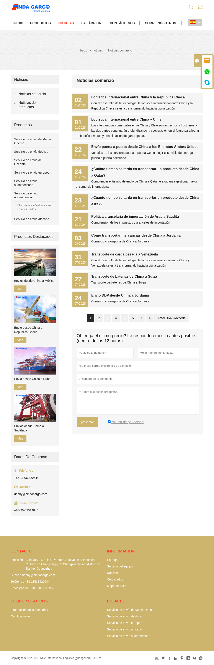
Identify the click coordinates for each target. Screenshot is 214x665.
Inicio (18, 23)
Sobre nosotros (160, 23)
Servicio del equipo (119, 566)
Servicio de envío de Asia (31, 151)
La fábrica (91, 23)
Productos (40, 23)
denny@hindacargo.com (30, 494)
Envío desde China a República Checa (28, 330)
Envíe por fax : (20, 588)
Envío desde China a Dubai (32, 379)
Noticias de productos (27, 105)
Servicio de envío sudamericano (128, 636)
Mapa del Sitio (116, 586)
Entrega (112, 560)
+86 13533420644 (26, 477)
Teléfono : (17, 581)
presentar (87, 422)
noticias (66, 23)
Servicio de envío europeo (31, 172)
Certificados (115, 579)
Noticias (112, 573)
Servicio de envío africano (31, 219)
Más (20, 288)
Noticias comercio (32, 94)
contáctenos (122, 23)
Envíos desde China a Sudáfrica (29, 428)
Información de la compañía (29, 610)
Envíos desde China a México (34, 280)
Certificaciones (21, 616)
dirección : (18, 560)
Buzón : (16, 575)
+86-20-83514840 (26, 510)
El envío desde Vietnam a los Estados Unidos (34, 207)
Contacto (21, 551)
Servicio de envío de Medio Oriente (130, 610)
